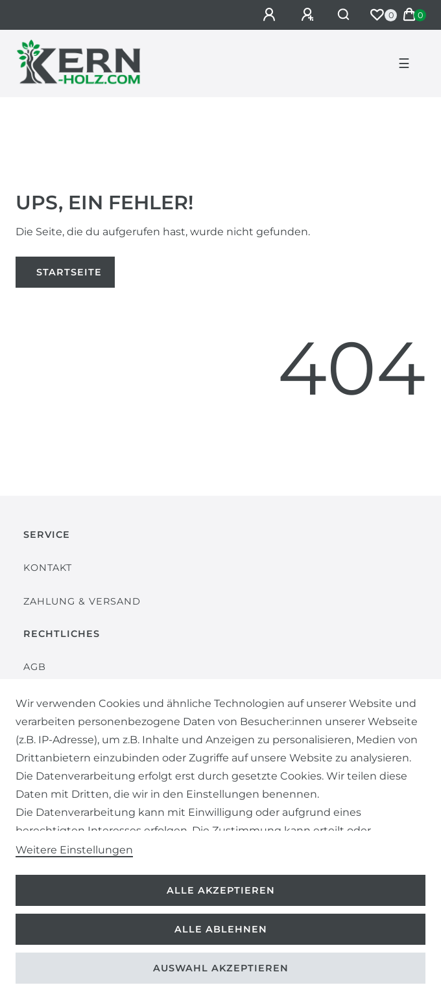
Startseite (69, 272)
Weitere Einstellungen (74, 850)
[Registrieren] (309, 15)
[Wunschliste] (377, 15)
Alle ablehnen (220, 929)
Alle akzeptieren (221, 890)
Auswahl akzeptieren (221, 968)
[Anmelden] (271, 15)
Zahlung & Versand (82, 601)
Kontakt (47, 567)
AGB (34, 667)
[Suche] (344, 15)
